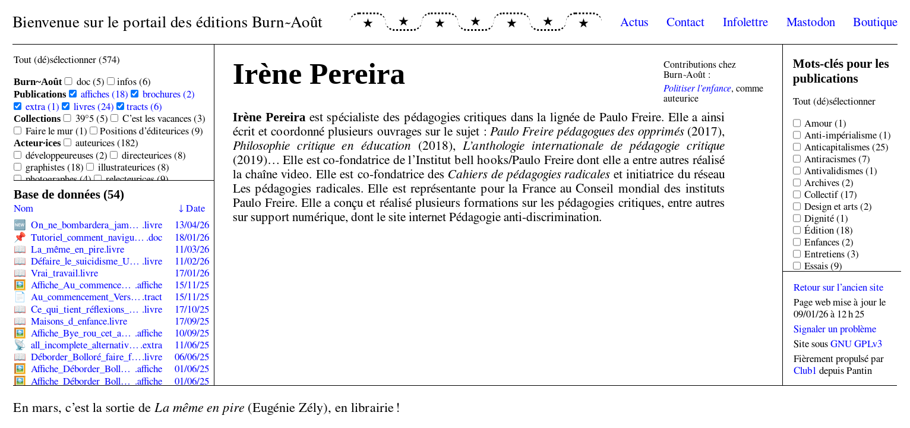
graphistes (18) (55, 167)
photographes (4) (58, 179)
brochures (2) (169, 94)
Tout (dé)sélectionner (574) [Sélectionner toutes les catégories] (67, 59)
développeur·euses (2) (67, 155)
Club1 (805, 370)
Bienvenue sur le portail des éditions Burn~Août (167, 21)
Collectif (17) (830, 194)
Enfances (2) (829, 242)
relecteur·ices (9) (137, 179)
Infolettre (745, 22)
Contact (685, 22)
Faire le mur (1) (56, 130)
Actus (634, 22)
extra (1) (42, 106)
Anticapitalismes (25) (846, 146)
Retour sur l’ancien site (838, 287)
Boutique (875, 22)
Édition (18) (828, 230)
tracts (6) (144, 106)
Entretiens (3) (831, 253)
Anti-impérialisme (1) (847, 135)
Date (195, 208)
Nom (23, 208)
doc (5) (91, 81)
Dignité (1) (826, 218)
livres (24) (94, 106)
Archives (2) (829, 182)
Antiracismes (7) (837, 158)
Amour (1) (825, 123)
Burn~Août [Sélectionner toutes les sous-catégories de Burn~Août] (38, 81)
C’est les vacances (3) (164, 118)
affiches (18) (104, 94)
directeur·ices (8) (154, 155)
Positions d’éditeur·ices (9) (151, 130)
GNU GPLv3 (856, 343)
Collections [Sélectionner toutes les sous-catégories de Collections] (37, 118)
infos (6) (134, 81)
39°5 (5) (91, 118)
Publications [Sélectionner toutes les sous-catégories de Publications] (40, 94)
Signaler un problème (835, 328)
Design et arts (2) (838, 206)
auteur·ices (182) (106, 142)
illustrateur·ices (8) (133, 167)
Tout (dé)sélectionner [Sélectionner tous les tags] (834, 101)
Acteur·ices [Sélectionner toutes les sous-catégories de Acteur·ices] (37, 143)
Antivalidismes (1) (840, 170)
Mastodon (810, 22)
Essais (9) (823, 265)
